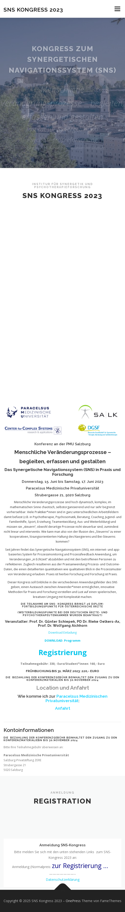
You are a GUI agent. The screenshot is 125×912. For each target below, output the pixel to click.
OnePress (73, 901)
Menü (117, 9)
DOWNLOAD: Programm (62, 757)
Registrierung (62, 769)
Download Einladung (62, 750)
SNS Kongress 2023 (33, 9)
